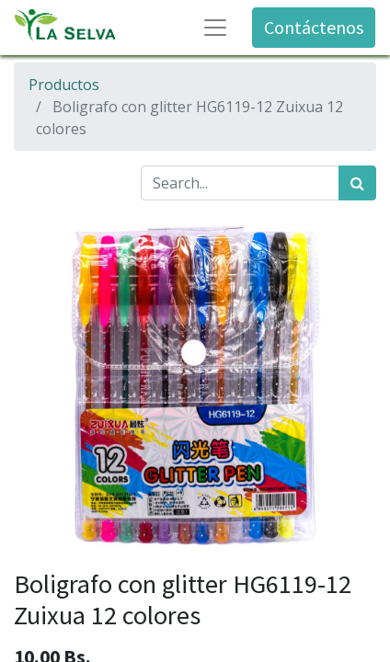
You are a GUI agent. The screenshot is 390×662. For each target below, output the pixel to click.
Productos (64, 84)
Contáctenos (313, 27)
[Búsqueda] (357, 183)
